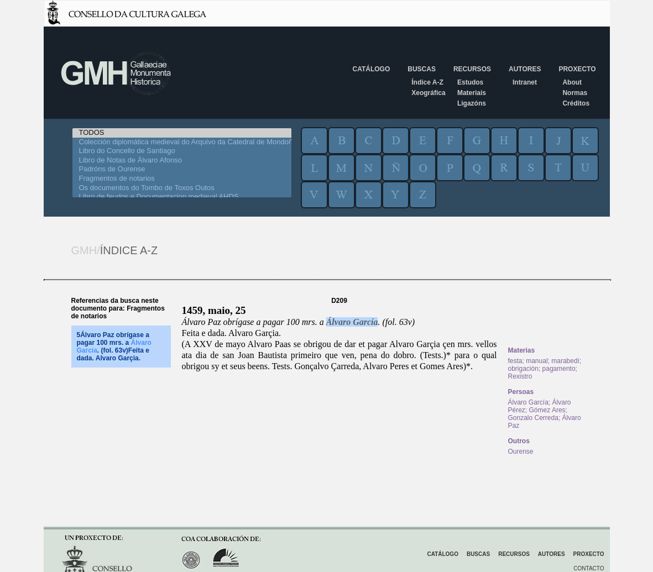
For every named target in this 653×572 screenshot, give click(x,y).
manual (536, 361)
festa (515, 361)
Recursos (472, 69)
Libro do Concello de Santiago (181, 151)
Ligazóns (471, 103)
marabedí (565, 361)
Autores (525, 69)
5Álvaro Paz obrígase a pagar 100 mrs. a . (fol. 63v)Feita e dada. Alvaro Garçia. (114, 346)
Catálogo (371, 69)
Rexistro (520, 376)
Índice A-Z (427, 82)
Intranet (525, 82)
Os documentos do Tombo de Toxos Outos (181, 188)
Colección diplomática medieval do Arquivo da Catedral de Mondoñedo (181, 142)
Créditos (575, 103)
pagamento (559, 368)
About (572, 82)
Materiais (471, 93)
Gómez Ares (547, 410)
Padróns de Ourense (181, 169)
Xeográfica (428, 93)
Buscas (422, 69)
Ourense (521, 451)
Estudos (470, 82)
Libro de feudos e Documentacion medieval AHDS (181, 197)
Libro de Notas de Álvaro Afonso (181, 160)
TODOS (181, 133)
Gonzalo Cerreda (533, 418)
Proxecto (576, 69)
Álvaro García (352, 322)
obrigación (523, 368)
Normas (574, 93)
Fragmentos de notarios (181, 178)
